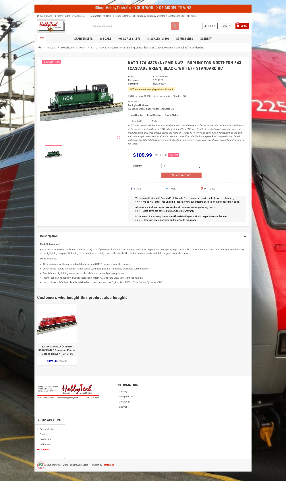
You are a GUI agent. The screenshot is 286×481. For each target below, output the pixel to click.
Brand (131, 76)
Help (107, 16)
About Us (78, 16)
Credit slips (45, 439)
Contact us (124, 402)
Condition (133, 83)
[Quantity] (179, 166)
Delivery (123, 391)
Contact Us (94, 16)
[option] (56, 334)
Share (136, 189)
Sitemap (123, 407)
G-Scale (105, 38)
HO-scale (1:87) (129, 38)
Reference (133, 80)
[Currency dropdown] (226, 26)
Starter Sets (83, 38)
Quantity (137, 165)
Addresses (45, 444)
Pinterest (209, 189)
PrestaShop (108, 465)
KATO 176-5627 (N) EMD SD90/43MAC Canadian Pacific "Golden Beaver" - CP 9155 (57, 350)
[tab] (143, 236)
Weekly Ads (44, 16)
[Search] (133, 26)
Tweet (171, 189)
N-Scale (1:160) (158, 38)
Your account (49, 420)
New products (126, 397)
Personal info (46, 429)
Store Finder (62, 16)
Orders (43, 434)
